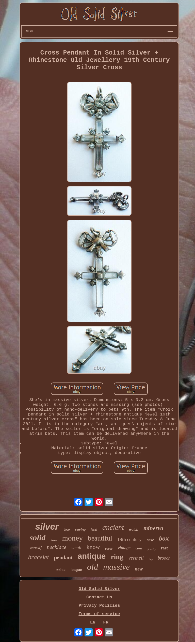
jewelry (152, 548)
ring (117, 557)
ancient (113, 527)
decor (109, 549)
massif (36, 547)
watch (133, 529)
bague (77, 570)
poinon (61, 570)
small (76, 547)
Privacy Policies (99, 605)
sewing (80, 529)
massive (116, 566)
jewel (94, 529)
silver (46, 526)
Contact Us (99, 597)
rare (164, 548)
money (72, 538)
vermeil (136, 558)
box (164, 538)
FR (105, 622)
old (92, 566)
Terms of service (99, 614)
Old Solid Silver (99, 588)
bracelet (38, 557)
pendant (63, 557)
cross (139, 548)
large (54, 540)
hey (151, 559)
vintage (124, 547)
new (139, 568)
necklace (57, 547)
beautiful (100, 538)
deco (67, 529)
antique (92, 556)
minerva (153, 528)
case (150, 540)
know (93, 547)
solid (37, 537)
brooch (164, 558)
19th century (129, 539)
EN (92, 622)
